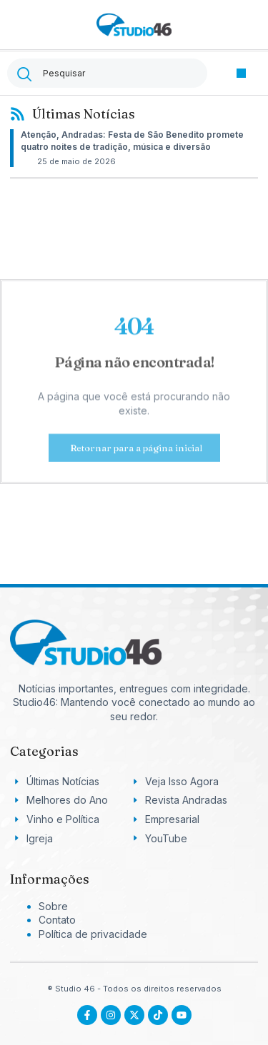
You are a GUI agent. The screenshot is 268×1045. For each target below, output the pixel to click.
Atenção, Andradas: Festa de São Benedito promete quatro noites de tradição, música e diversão (132, 140)
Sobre (53, 906)
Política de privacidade (93, 934)
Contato (57, 920)
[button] (241, 73)
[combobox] (107, 73)
